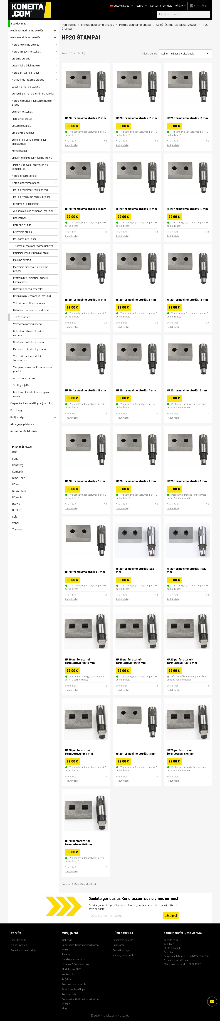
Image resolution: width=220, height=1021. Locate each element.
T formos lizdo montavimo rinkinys (33, 246)
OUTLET (17, 510)
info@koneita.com (186, 960)
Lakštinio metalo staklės (26, 86)
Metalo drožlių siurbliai (24, 176)
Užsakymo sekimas (124, 940)
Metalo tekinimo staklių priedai (30, 190)
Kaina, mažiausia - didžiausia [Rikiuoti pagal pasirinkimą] (185, 53)
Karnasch (17, 472)
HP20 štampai (23, 317)
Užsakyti (171, 915)
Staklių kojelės (21, 385)
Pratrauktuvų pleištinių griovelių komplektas (31, 280)
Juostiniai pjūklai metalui (26, 65)
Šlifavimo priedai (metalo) (28, 289)
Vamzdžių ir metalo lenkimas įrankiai (33, 93)
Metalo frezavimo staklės (26, 51)
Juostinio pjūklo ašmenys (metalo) (33, 211)
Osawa (16, 504)
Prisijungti (180, 6)
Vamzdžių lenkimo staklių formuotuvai (27, 358)
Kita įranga (16, 410)
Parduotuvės (69, 994)
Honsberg (17, 465)
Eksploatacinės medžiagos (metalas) (31, 403)
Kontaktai (67, 974)
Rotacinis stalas (22, 225)
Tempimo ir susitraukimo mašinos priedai (32, 369)
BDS (14, 452)
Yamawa (17, 529)
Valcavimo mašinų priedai (27, 324)
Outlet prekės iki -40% (23, 431)
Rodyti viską (71, 145)
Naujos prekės (19, 945)
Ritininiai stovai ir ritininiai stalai (31, 253)
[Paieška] (183, 14)
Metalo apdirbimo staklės (25, 37)
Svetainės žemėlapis (73, 989)
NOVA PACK (19, 491)
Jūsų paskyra (123, 933)
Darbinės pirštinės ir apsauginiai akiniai (31, 394)
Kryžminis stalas (22, 232)
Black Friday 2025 (71, 969)
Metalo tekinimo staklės (25, 44)
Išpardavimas (18, 23)
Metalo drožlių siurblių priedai (29, 349)
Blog (64, 1008)
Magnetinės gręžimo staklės (28, 79)
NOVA (15, 484)
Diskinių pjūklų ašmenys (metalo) (32, 296)
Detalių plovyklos (21, 126)
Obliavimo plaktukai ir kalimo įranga (32, 158)
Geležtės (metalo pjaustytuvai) (31, 310)
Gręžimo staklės (21, 58)
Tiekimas (67, 940)
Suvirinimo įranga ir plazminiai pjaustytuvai (29, 142)
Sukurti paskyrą (121, 950)
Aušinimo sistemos (24, 378)
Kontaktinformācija (161, 6)
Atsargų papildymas (22, 424)
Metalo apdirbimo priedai (26, 183)
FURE (15, 459)
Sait (14, 517)
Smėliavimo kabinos (23, 133)
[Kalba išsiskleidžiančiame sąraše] (122, 6)
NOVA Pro (17, 497)
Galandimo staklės (22, 111)
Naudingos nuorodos (73, 959)
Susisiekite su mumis (74, 984)
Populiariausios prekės (23, 950)
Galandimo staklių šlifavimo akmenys (29, 333)
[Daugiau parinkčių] (212, 1002)
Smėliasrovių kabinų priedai (28, 342)
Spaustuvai (19, 218)
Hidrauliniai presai (22, 119)
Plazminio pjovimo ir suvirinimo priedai (30, 269)
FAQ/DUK (66, 979)
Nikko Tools (18, 478)
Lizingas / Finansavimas (75, 964)
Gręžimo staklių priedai (26, 204)
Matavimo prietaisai (24, 239)
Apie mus (67, 954)
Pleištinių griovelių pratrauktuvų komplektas (30, 167)
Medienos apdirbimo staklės (26, 30)
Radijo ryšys (17, 417)
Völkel (15, 523)
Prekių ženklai (22, 447)
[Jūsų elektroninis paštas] (125, 915)
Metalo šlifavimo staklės (25, 72)
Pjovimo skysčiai (22, 260)
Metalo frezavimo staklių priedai (31, 197)
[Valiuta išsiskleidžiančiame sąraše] (142, 6)
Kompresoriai (19, 151)
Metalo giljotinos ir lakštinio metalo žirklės (32, 103)
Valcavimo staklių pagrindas (29, 303)
